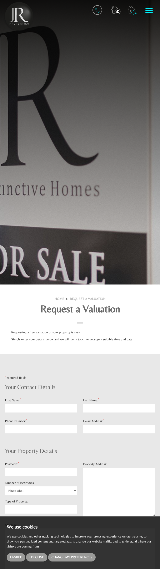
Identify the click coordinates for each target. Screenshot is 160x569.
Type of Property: (16, 501)
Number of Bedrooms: (19, 483)
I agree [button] (16, 557)
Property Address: (95, 464)
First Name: (13, 400)
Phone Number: (16, 421)
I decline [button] (36, 557)
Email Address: (93, 421)
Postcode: (12, 464)
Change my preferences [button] (71, 557)
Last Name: (91, 400)
